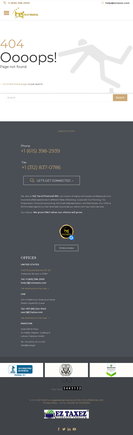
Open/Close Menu (6, 13)
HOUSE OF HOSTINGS (78, 402)
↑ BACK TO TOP (65, 131)
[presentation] (63, 379)
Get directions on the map (34, 288)
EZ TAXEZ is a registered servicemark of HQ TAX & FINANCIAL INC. (71, 400)
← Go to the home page (13, 84)
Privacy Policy (50, 402)
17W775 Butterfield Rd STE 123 (36, 270)
